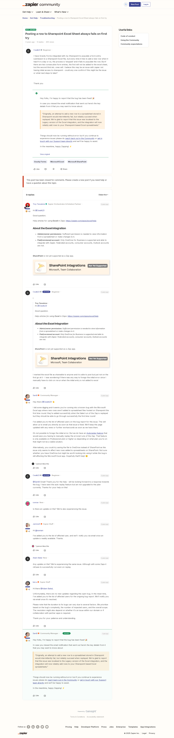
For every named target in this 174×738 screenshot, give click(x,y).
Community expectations (131, 44)
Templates (133, 727)
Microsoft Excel (57, 162)
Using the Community (130, 40)
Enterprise (121, 727)
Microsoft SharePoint (77, 162)
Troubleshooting (47, 18)
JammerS (36, 524)
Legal (144, 733)
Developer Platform (90, 727)
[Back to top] (169, 713)
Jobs (111, 727)
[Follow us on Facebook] (28, 727)
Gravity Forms (40, 162)
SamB (35, 395)
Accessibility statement (95, 717)
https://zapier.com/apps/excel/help (81, 221)
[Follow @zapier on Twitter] (42, 727)
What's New (61, 11)
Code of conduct (128, 36)
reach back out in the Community (79, 138)
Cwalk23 (37, 50)
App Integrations (148, 727)
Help (76, 727)
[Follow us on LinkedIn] (33, 727)
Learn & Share (44, 11)
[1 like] (40, 464)
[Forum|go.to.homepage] (41, 4)
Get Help (28, 11)
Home (25, 18)
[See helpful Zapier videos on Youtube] (47, 727)
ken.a (35, 582)
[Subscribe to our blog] (37, 727)
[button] (135, 4)
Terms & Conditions (77, 717)
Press (104, 727)
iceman (36, 502)
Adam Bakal (37, 558)
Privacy (152, 733)
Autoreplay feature (95, 433)
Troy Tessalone (39, 204)
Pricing (68, 727)
